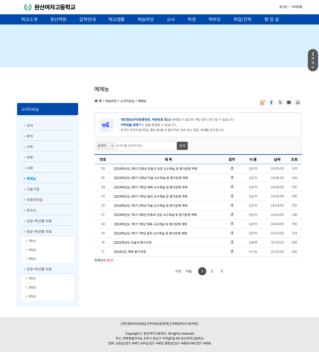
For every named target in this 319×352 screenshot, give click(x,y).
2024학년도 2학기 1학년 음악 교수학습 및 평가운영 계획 (151, 196)
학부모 (215, 19)
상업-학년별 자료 (39, 221)
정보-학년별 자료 (39, 231)
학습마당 (146, 19)
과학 (29, 157)
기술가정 (32, 189)
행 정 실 (271, 19)
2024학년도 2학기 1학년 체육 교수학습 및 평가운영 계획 (151, 187)
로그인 (283, 7)
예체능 (31, 178)
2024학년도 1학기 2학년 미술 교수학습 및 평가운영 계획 (151, 206)
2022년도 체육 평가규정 (130, 252)
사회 (29, 168)
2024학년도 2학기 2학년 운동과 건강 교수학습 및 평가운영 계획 (155, 169)
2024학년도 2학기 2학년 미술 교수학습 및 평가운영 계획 (151, 178)
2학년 (32, 250)
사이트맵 (296, 7)
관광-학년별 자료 (39, 269)
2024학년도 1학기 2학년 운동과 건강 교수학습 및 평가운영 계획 (155, 215)
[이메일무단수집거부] (184, 324)
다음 (218, 271)
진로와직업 (34, 200)
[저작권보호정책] (158, 324)
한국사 (31, 210)
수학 (29, 147)
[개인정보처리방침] (133, 324)
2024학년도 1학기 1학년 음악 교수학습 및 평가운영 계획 (150, 233)
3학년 (32, 259)
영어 (29, 136)
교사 (171, 19)
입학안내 (87, 19)
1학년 (32, 241)
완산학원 (58, 19)
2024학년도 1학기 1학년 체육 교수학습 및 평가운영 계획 (150, 224)
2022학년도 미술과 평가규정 (133, 243)
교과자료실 (30, 109)
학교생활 (116, 19)
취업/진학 (242, 19)
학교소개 (29, 19)
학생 (192, 19)
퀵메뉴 (313, 62)
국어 (29, 125)
